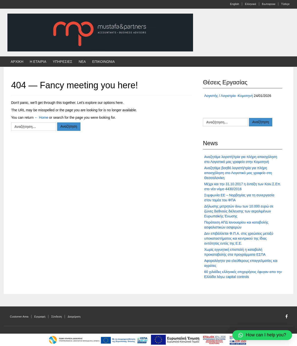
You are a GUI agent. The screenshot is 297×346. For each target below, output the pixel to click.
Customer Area (19, 316)
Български (268, 3)
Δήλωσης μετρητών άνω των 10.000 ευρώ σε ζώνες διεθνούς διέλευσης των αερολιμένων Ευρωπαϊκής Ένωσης (238, 211)
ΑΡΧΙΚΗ (17, 62)
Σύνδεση (56, 316)
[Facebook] (287, 317)
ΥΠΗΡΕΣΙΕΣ (62, 62)
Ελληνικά (250, 3)
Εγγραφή (39, 316)
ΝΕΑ (82, 62)
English (234, 3)
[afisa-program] (98, 340)
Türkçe (285, 3)
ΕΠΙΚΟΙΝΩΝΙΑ (103, 62)
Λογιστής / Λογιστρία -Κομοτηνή (228, 96)
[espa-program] (198, 340)
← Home (41, 117)
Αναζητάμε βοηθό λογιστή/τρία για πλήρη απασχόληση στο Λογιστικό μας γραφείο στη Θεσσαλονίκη (238, 173)
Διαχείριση (74, 316)
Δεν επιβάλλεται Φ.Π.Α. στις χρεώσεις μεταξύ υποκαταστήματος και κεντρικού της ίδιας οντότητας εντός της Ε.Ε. (238, 238)
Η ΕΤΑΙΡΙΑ (38, 62)
